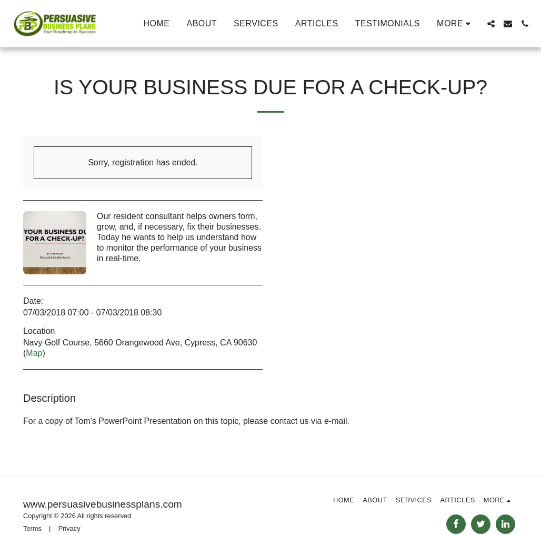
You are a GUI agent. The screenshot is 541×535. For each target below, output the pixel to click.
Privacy (69, 528)
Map (34, 353)
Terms (32, 528)
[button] (491, 23)
